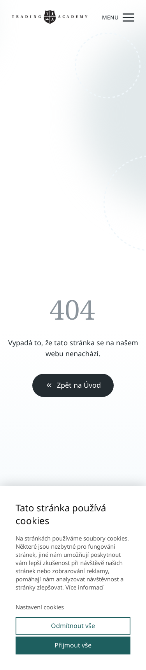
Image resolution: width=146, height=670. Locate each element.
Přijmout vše (73, 645)
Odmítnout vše (73, 625)
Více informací (84, 587)
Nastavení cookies (40, 607)
